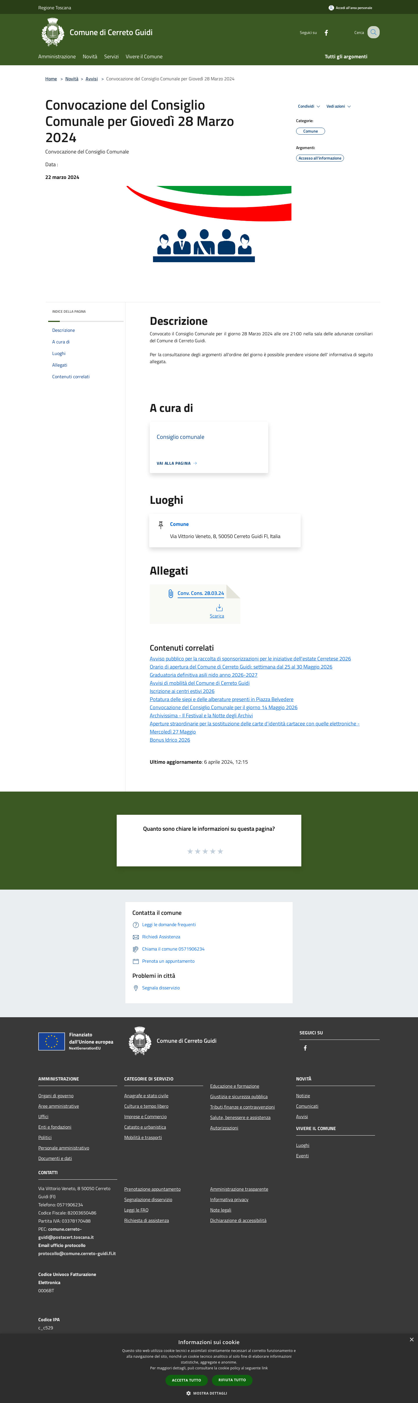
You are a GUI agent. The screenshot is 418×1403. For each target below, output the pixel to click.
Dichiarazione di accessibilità (238, 1220)
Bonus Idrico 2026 (170, 740)
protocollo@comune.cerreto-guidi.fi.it (77, 1253)
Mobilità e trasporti (143, 1137)
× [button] (411, 1340)
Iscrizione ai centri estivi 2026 (182, 691)
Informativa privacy (229, 1199)
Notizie (303, 1095)
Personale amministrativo (63, 1147)
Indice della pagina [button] (69, 311)
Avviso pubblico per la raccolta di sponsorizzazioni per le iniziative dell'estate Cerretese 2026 (250, 658)
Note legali (220, 1209)
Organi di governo (55, 1095)
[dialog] (209, 1368)
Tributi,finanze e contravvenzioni (242, 1106)
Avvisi (92, 78)
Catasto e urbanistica (145, 1126)
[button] (209, 1393)
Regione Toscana (54, 7)
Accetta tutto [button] (186, 1380)
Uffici (43, 1116)
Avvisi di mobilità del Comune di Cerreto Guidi (200, 683)
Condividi (310, 106)
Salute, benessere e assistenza (240, 1117)
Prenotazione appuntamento (152, 1188)
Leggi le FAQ (136, 1209)
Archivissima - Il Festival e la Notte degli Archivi (201, 715)
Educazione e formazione (234, 1085)
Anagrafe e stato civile (146, 1095)
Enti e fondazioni (54, 1126)
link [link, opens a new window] (265, 1368)
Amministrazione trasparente (239, 1188)
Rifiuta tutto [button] (232, 1379)
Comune (179, 524)
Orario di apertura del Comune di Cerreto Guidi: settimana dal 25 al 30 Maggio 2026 (241, 667)
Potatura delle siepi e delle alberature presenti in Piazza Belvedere (221, 699)
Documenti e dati (55, 1158)
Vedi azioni (340, 106)
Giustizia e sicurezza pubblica (239, 1096)
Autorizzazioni (224, 1127)
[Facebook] (321, 32)
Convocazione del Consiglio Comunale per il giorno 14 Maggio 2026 (224, 707)
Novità (71, 78)
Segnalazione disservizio (148, 1199)
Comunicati (307, 1106)
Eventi (302, 1155)
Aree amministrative (58, 1106)
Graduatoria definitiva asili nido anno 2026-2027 (203, 675)
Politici (45, 1137)
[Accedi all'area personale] (350, 8)
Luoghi (302, 1145)
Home (51, 78)
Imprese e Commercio (145, 1116)
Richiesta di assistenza (146, 1220)
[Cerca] (373, 32)
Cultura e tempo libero (146, 1106)
